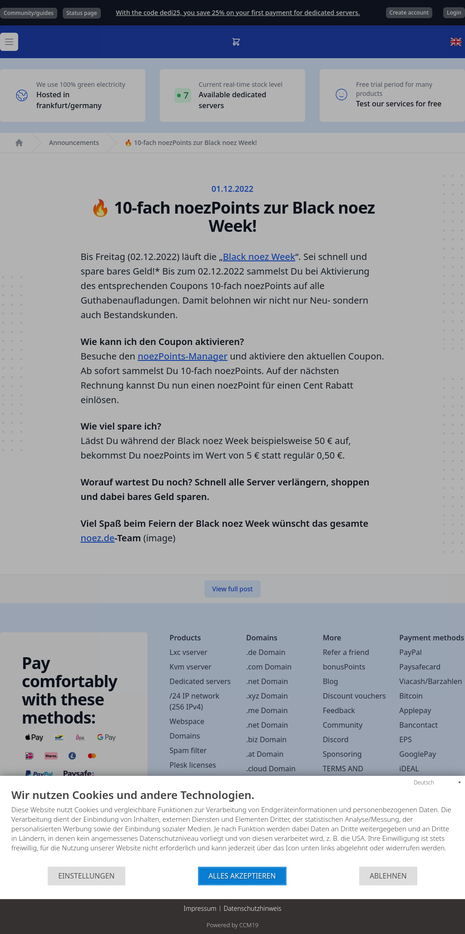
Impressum (199, 908)
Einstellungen (86, 876)
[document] (232, 827)
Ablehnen (388, 876)
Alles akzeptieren (242, 876)
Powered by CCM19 (232, 925)
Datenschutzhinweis (253, 908)
